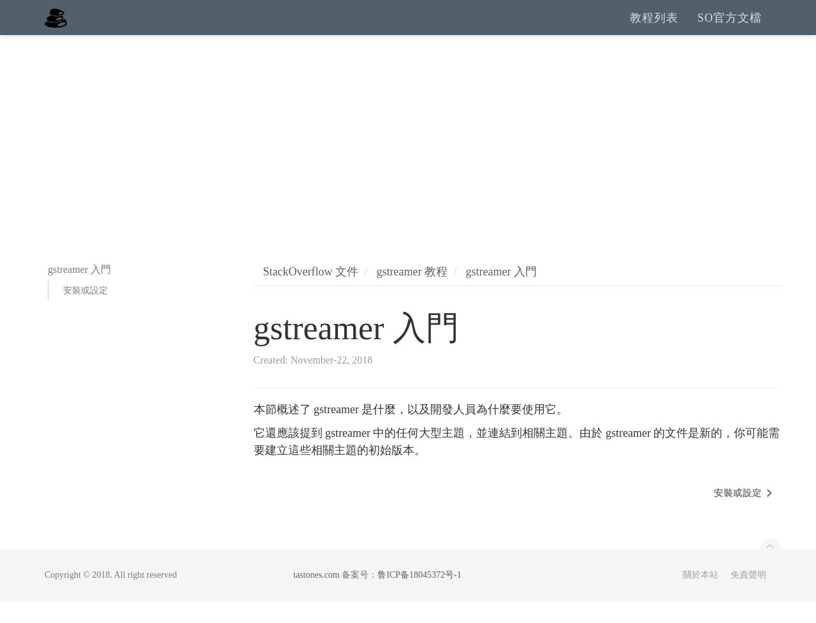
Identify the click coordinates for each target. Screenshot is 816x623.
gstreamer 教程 (411, 294)
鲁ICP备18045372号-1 (419, 597)
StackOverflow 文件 (310, 294)
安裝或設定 (85, 313)
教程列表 (654, 28)
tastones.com (316, 597)
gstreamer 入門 (500, 294)
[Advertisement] (408, 153)
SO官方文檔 (729, 28)
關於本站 (700, 597)
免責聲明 (748, 597)
